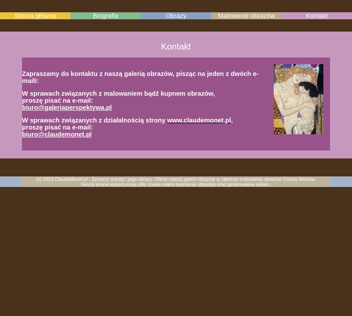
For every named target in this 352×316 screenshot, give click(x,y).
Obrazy (175, 15)
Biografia (105, 15)
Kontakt (317, 15)
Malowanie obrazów (246, 15)
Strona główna (35, 15)
